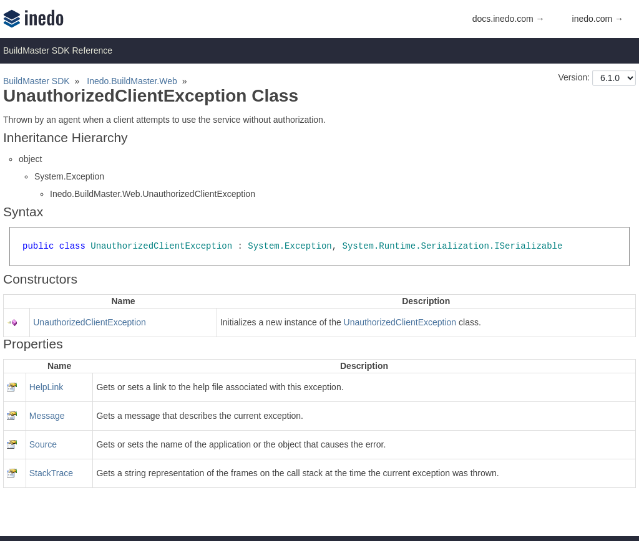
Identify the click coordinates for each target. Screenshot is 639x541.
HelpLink (46, 387)
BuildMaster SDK (36, 81)
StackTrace (51, 473)
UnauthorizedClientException (89, 322)
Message (47, 416)
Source (43, 444)
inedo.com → (597, 19)
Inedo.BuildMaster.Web (132, 81)
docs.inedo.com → (508, 19)
